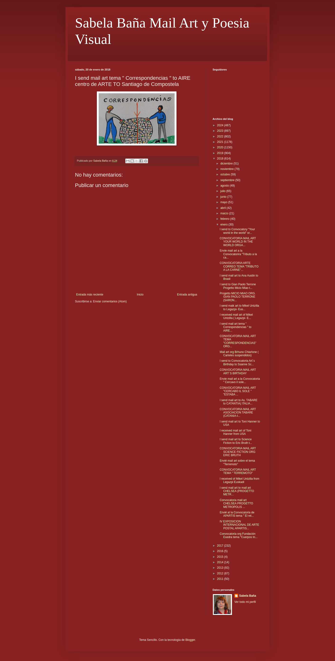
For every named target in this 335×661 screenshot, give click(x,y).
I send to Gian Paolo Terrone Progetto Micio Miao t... (238, 286)
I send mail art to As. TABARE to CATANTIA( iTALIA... (238, 401)
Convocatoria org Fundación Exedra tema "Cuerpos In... (238, 535)
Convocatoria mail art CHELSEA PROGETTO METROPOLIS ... (236, 503)
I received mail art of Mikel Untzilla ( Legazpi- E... (236, 316)
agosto (225, 185)
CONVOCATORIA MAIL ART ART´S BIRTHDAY (238, 371)
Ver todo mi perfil (245, 602)
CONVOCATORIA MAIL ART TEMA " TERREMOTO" (238, 471)
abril (223, 208)
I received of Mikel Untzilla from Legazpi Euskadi (239, 480)
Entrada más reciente (89, 294)
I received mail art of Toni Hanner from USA (235, 432)
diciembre (226, 163)
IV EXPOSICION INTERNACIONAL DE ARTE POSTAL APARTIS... (239, 525)
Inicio (140, 294)
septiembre (227, 180)
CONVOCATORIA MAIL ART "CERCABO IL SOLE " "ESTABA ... (238, 391)
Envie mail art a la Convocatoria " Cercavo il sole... (240, 380)
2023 (220, 130)
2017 (220, 545)
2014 (220, 562)
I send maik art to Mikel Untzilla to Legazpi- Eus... (239, 307)
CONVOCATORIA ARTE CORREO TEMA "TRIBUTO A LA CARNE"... (239, 266)
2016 (220, 551)
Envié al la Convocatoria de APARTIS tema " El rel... (237, 514)
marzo (224, 213)
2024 (220, 125)
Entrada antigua (187, 294)
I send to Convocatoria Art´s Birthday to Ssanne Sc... (237, 362)
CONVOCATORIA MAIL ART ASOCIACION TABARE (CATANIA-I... (238, 413)
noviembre (227, 169)
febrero (225, 218)
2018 (220, 158)
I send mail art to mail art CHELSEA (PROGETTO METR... (237, 491)
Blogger (190, 640)
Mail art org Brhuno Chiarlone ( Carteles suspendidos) (239, 353)
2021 (220, 142)
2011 (220, 579)
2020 (220, 147)
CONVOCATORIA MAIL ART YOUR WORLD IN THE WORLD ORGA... (238, 242)
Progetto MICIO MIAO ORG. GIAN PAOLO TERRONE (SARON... (238, 297)
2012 (220, 573)
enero (224, 224)
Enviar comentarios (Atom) (110, 301)
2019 (220, 153)
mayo (224, 202)
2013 (220, 567)
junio (223, 196)
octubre (225, 174)
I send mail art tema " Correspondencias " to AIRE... (235, 327)
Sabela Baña (247, 595)
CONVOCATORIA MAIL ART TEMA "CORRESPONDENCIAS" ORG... (238, 341)
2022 (220, 136)
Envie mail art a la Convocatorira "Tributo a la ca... (238, 254)
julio (223, 191)
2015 (220, 556)
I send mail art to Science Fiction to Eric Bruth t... (236, 441)
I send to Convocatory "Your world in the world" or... (237, 231)
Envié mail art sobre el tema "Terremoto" (237, 462)
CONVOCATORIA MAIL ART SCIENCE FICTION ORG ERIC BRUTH (238, 452)
